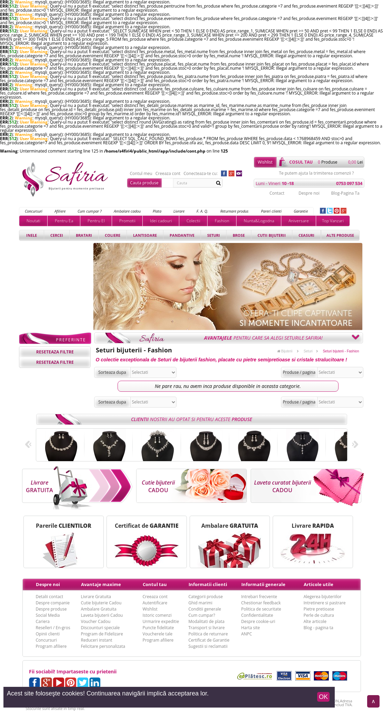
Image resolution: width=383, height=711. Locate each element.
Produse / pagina (299, 372)
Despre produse (51, 609)
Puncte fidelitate (158, 628)
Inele (31, 235)
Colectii (193, 221)
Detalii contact (49, 597)
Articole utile (318, 584)
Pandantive (182, 235)
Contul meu (141, 174)
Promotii (127, 221)
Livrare (178, 211)
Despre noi (309, 193)
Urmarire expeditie (161, 621)
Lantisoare (145, 235)
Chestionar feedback (261, 603)
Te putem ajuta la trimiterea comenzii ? (316, 173)
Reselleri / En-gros (53, 628)
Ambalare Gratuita (99, 609)
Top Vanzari (333, 221)
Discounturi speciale (100, 628)
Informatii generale (263, 584)
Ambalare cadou (127, 211)
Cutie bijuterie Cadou (101, 603)
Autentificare (155, 603)
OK (323, 696)
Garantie (301, 211)
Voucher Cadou (96, 621)
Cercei (56, 235)
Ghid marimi (200, 603)
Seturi (213, 235)
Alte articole (315, 621)
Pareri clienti (271, 211)
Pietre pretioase (319, 609)
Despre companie (53, 603)
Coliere (112, 235)
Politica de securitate (261, 609)
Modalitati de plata (207, 621)
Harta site (250, 628)
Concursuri (33, 211)
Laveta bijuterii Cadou (102, 615)
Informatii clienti (208, 584)
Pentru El (96, 221)
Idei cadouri (161, 221)
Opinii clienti (48, 634)
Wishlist (265, 162)
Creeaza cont (168, 174)
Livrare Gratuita (96, 597)
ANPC (246, 634)
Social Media (48, 615)
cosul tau (301, 162)
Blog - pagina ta (318, 628)
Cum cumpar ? (90, 211)
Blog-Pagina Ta (345, 193)
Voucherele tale (158, 634)
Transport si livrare (207, 628)
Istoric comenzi (157, 615)
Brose (239, 235)
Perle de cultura (319, 615)
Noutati (33, 221)
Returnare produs (234, 211)
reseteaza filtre (55, 352)
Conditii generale (205, 609)
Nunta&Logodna (259, 221)
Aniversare (299, 221)
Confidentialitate (257, 615)
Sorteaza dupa (112, 372)
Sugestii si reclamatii (208, 646)
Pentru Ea (64, 221)
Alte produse (340, 235)
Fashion (222, 221)
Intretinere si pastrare (325, 603)
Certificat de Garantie (209, 640)
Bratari (84, 235)
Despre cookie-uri (258, 621)
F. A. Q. (202, 211)
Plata (157, 211)
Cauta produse (144, 183)
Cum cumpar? (202, 615)
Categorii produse (206, 597)
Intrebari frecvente (259, 597)
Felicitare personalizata (103, 646)
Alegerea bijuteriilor (323, 597)
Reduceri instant (96, 640)
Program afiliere (51, 646)
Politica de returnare (208, 634)
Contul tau (155, 584)
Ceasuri (306, 235)
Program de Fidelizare (102, 634)
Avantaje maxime (101, 584)
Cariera (43, 621)
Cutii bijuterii (272, 235)
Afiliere (59, 211)
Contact (277, 193)
